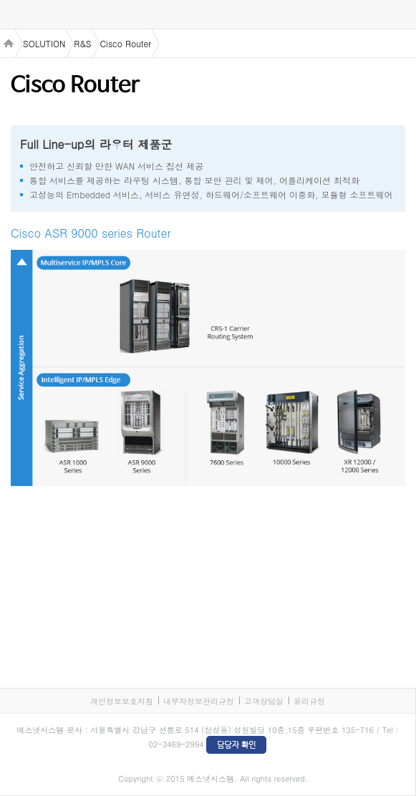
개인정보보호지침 (121, 701)
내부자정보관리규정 (198, 701)
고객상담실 (264, 701)
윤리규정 (309, 701)
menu (14, 15)
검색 (402, 14)
